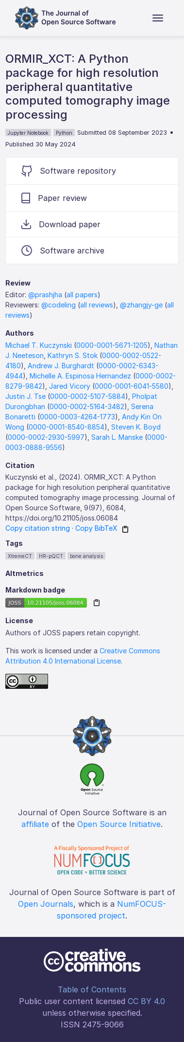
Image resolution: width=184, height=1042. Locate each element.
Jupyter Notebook (28, 133)
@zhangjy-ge (141, 305)
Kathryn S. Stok (73, 355)
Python (64, 133)
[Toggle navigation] (158, 18)
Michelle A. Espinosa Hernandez (80, 376)
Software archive (62, 250)
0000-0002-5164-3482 (87, 406)
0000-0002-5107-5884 (87, 396)
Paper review (54, 198)
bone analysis (86, 556)
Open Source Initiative (119, 824)
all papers (82, 294)
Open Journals (45, 904)
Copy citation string (37, 528)
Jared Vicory (69, 386)
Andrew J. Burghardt (61, 365)
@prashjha (45, 294)
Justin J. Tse (25, 396)
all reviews (96, 305)
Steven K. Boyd (136, 427)
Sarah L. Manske (117, 437)
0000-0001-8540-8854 (66, 427)
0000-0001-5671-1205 (112, 345)
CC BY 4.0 (146, 1001)
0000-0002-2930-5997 (46, 437)
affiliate (35, 824)
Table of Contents (92, 989)
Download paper (60, 224)
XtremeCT (20, 556)
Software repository (68, 171)
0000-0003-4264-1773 (77, 417)
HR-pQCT (51, 556)
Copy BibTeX (96, 528)
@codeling (58, 305)
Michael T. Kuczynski (38, 345)
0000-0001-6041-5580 (131, 386)
